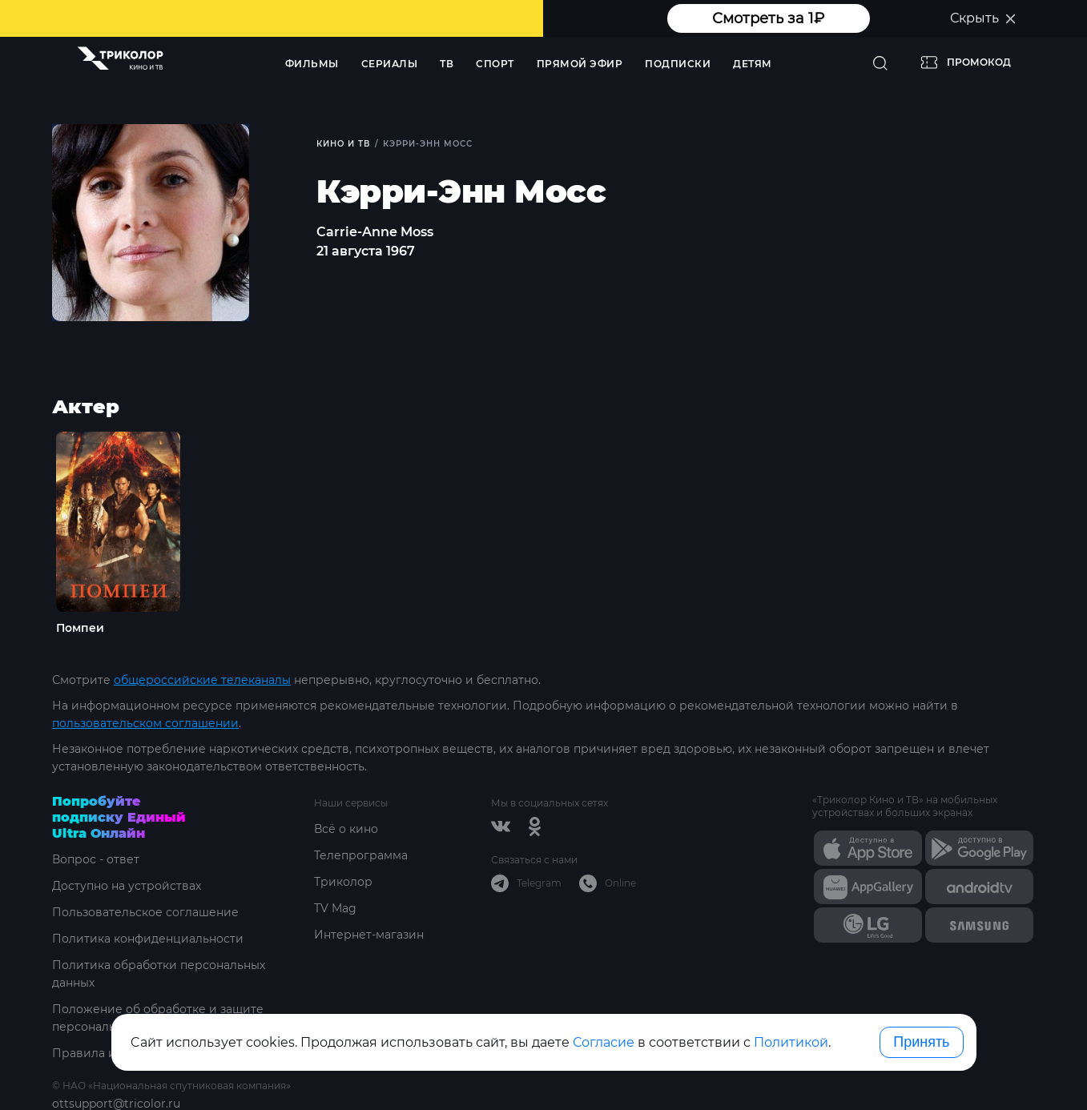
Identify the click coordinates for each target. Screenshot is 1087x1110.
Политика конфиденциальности (148, 938)
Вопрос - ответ (95, 859)
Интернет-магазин (369, 934)
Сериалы (389, 64)
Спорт (495, 64)
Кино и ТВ (343, 144)
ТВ (446, 64)
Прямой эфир (580, 64)
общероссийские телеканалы (202, 680)
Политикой (791, 1042)
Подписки (678, 64)
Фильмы (312, 64)
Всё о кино (346, 829)
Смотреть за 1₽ (768, 18)
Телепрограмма (361, 855)
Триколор (343, 882)
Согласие (603, 1042)
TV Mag (335, 908)
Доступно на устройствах (126, 886)
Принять (921, 1042)
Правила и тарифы (108, 1053)
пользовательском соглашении (145, 723)
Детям (752, 64)
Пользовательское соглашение (145, 912)
